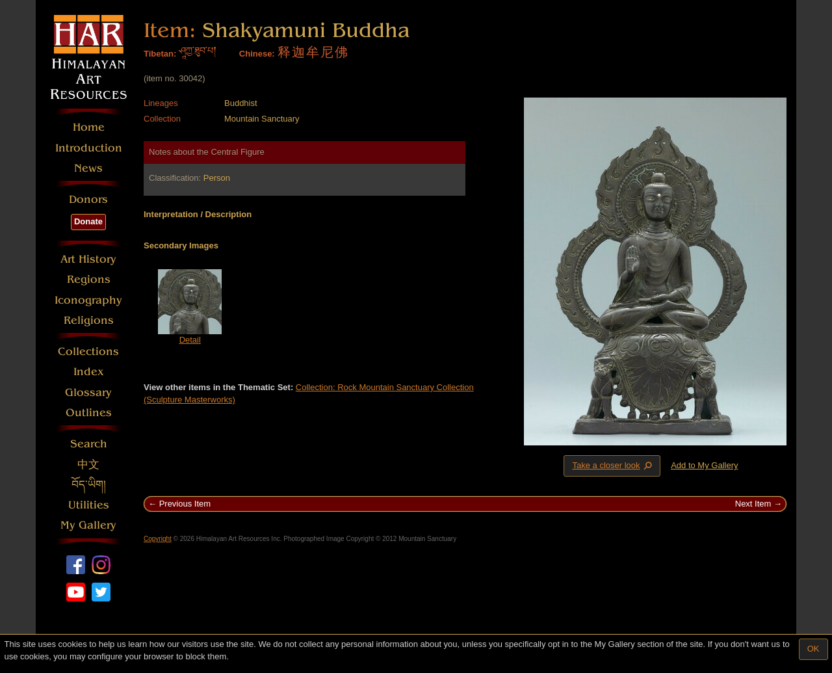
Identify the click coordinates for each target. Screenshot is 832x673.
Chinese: (257, 54)
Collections (88, 351)
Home (89, 127)
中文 (88, 464)
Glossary (88, 392)
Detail (190, 340)
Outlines (89, 412)
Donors (88, 199)
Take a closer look (613, 465)
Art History (88, 259)
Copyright (158, 538)
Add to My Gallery (704, 465)
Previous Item (185, 503)
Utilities (88, 505)
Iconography (88, 300)
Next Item (753, 503)
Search (88, 444)
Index (88, 371)
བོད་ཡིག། (89, 485)
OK (813, 648)
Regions (88, 279)
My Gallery (88, 525)
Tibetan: (160, 54)
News (88, 168)
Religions (89, 320)
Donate (88, 221)
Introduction (88, 148)
